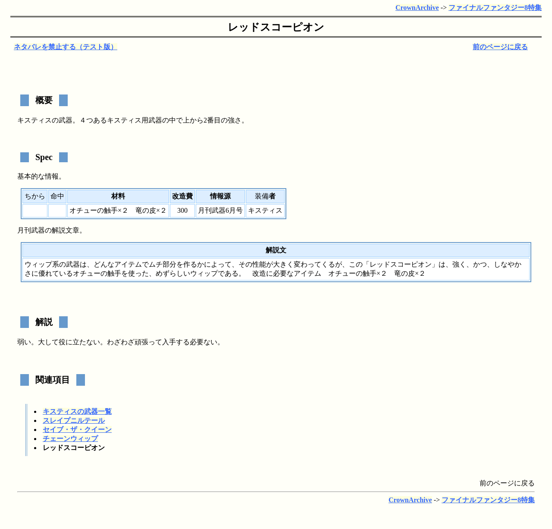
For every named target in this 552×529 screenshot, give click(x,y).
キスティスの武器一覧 (77, 411)
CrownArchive (417, 7)
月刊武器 (31, 230)
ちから (35, 196)
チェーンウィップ (70, 438)
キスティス (34, 120)
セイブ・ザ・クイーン (77, 429)
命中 (57, 196)
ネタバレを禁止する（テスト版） (65, 46)
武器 (65, 120)
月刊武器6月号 (220, 210)
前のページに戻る (500, 46)
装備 (262, 196)
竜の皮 (145, 210)
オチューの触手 (93, 210)
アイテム (128, 264)
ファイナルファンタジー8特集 (495, 7)
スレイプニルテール (74, 420)
